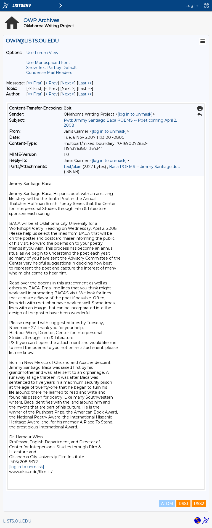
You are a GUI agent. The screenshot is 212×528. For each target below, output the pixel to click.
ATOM (167, 503)
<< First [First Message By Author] (34, 94)
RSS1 (183, 503)
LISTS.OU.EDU (17, 521)
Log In (192, 5)
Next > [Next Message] (68, 83)
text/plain (72, 166)
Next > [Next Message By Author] (68, 94)
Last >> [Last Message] (85, 83)
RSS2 (199, 503)
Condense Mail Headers (49, 72)
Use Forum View (42, 52)
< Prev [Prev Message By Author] (51, 94)
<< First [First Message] (34, 83)
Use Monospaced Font (48, 62)
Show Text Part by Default (51, 67)
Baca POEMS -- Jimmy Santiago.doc (144, 166)
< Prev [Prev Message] (51, 83)
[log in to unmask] (135, 114)
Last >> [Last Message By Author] (85, 94)
